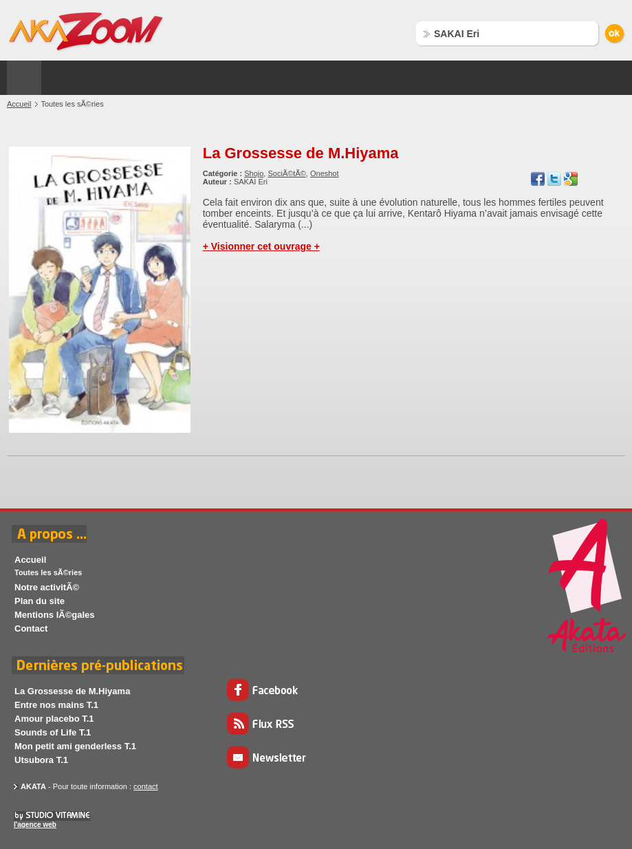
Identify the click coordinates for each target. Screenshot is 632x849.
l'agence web (35, 824)
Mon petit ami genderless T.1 (75, 746)
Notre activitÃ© (46, 587)
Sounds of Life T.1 (52, 732)
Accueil (19, 104)
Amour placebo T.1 (54, 718)
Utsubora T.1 (41, 760)
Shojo (253, 173)
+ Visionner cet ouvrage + (261, 246)
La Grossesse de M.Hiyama (301, 153)
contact (145, 786)
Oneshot (324, 173)
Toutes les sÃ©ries (48, 572)
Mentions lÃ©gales (54, 615)
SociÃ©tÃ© (286, 173)
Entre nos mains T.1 (56, 705)
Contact (30, 628)
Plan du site (39, 601)
